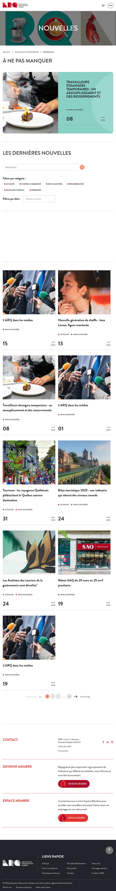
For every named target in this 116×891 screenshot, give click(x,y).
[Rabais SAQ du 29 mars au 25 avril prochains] (84, 570)
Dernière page (85, 696)
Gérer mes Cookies (43, 887)
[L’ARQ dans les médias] (29, 310)
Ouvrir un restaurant (50, 868)
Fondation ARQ (98, 873)
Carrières (70, 873)
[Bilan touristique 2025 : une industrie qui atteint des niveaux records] (84, 482)
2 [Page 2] (52, 696)
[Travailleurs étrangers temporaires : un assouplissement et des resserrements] (29, 395)
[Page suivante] (75, 697)
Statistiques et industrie (51, 873)
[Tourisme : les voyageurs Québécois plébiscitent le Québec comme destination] (29, 482)
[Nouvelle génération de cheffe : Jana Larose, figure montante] (84, 310)
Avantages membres (99, 868)
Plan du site (7, 887)
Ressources (96, 863)
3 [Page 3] (58, 696)
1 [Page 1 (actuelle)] (47, 696)
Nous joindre (63, 750)
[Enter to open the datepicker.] (39, 198)
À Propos (45, 863)
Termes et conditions (23, 887)
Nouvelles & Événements (76, 863)
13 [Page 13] (69, 696)
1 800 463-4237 (64, 746)
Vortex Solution (66, 883)
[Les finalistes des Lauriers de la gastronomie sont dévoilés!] (29, 570)
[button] (110, 5)
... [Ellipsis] (64, 696)
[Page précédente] (41, 697)
